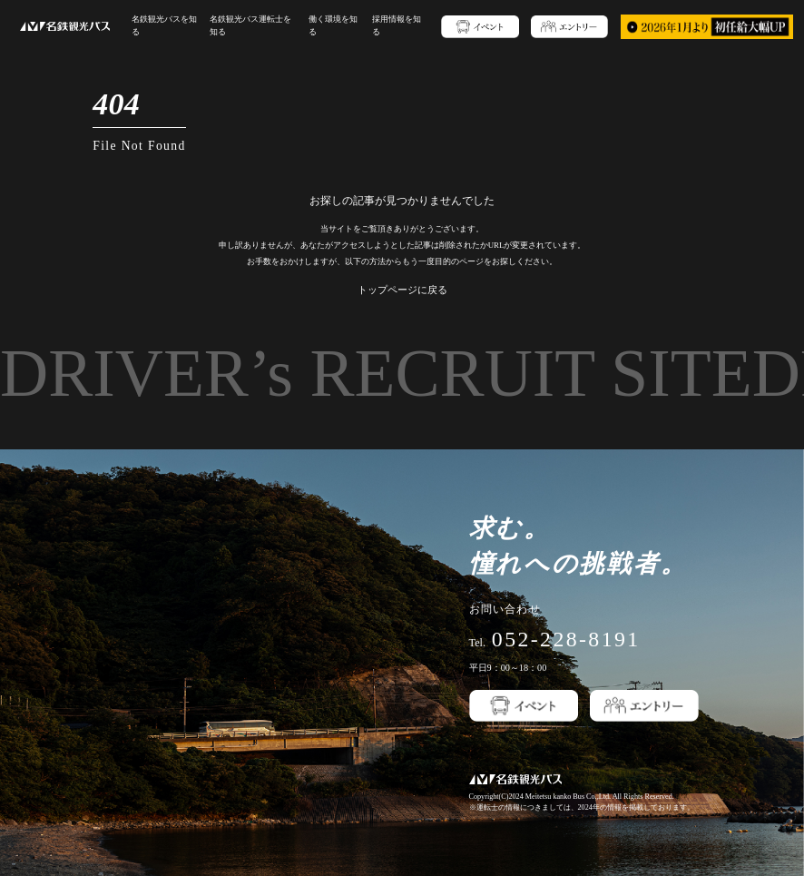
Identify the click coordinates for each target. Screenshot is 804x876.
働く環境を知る (325, 25)
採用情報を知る (384, 25)
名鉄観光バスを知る (168, 25)
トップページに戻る (402, 289)
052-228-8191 (566, 639)
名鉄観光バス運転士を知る (250, 25)
